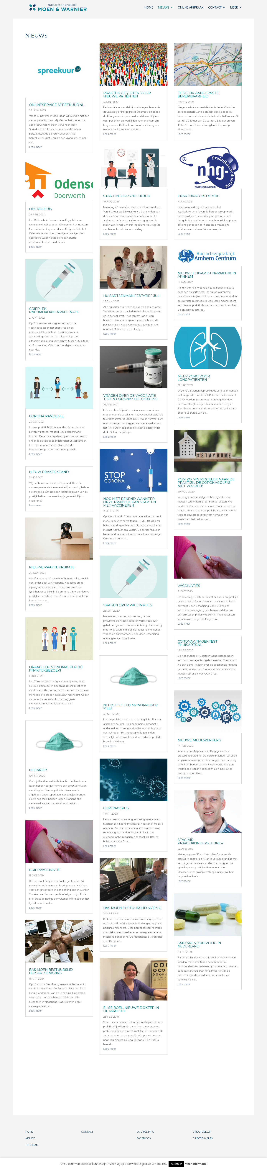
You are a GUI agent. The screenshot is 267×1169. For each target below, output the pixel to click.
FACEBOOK (144, 1138)
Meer (234, 7)
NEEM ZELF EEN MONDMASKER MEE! (130, 706)
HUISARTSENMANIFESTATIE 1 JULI (131, 296)
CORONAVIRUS (116, 808)
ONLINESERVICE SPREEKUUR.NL (56, 105)
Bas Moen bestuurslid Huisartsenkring (51, 971)
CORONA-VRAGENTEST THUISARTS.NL (197, 643)
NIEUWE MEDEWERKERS (199, 740)
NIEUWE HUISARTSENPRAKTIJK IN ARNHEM (207, 275)
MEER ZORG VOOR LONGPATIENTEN (194, 378)
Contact (215, 7)
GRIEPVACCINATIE (44, 870)
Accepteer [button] (176, 1163)
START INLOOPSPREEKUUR (126, 196)
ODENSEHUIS (40, 209)
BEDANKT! (38, 770)
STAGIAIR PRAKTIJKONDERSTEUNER (200, 841)
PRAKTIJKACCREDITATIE (198, 196)
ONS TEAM (31, 1144)
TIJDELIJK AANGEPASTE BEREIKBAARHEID (198, 94)
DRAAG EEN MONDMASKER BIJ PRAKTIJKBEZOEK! (56, 668)
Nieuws (163, 7)
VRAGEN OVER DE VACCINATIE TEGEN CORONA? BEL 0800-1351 (130, 397)
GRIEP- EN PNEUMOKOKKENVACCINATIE (54, 310)
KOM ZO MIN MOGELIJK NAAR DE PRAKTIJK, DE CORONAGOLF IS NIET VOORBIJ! (206, 482)
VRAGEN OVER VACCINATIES (127, 605)
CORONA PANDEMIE (46, 416)
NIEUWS (30, 1138)
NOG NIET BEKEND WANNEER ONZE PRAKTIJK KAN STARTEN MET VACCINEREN (129, 502)
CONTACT (87, 1131)
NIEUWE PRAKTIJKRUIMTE (52, 567)
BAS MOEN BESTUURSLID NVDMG (132, 908)
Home (148, 7)
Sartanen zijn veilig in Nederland (199, 944)
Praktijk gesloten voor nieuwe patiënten (127, 94)
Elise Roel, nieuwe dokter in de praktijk (131, 1009)
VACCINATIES (189, 586)
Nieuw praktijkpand (49, 472)
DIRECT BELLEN (201, 1131)
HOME (29, 1131)
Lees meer (35, 147)
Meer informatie (196, 1163)
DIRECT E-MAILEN (202, 1138)
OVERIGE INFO (145, 1131)
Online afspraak (190, 7)
